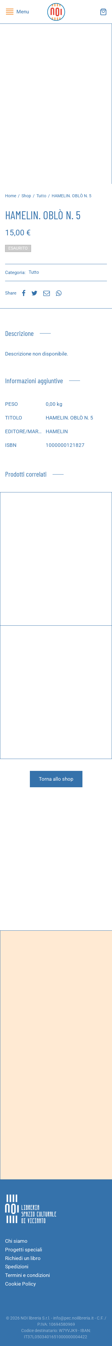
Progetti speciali (23, 1250)
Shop (26, 195)
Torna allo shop (56, 779)
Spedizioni (16, 1267)
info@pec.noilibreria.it (73, 1318)
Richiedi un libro (23, 1258)
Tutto (41, 195)
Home (10, 195)
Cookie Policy (20, 1284)
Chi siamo (16, 1241)
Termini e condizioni (27, 1275)
